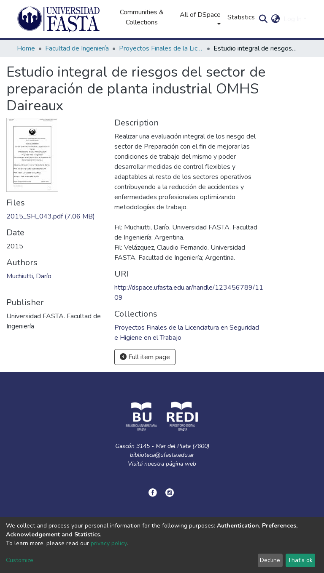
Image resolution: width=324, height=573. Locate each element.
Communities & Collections (142, 17)
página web (181, 464)
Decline (270, 560)
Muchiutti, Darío (28, 276)
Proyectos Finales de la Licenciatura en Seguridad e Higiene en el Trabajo (161, 48)
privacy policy (109, 543)
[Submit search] (263, 19)
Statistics (241, 17)
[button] (275, 19)
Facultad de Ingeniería (77, 48)
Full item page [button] (145, 357)
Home (26, 48)
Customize (19, 560)
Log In (293, 19)
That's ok (300, 560)
